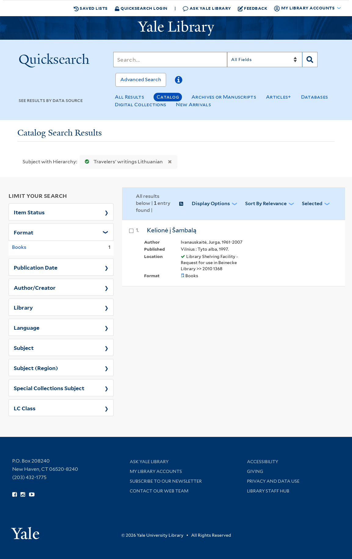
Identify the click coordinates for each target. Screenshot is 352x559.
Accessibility (262, 461)
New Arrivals (193, 104)
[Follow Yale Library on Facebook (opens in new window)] (14, 494)
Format (23, 232)
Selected (312, 203)
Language (26, 327)
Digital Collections (140, 104)
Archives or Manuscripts (223, 97)
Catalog (168, 97)
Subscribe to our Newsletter (166, 481)
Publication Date (35, 267)
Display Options (211, 203)
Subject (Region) (36, 367)
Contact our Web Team (159, 490)
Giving (255, 471)
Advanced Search (140, 79)
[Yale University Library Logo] (176, 28)
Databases (314, 97)
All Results (129, 97)
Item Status (29, 212)
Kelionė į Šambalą (171, 230)
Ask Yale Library (207, 8)
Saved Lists (91, 8)
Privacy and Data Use (273, 481)
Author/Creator (35, 287)
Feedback (252, 8)
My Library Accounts (156, 471)
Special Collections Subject (49, 387)
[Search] (170, 59)
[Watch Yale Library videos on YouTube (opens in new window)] (31, 494)
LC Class (24, 408)
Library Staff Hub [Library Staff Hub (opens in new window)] (268, 490)
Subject (24, 347)
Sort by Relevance (266, 203)
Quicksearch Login (141, 8)
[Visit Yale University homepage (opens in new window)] (25, 531)
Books (19, 247)
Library (23, 307)
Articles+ (278, 97)
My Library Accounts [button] (305, 8)
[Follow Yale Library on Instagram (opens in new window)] (22, 494)
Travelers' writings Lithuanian (122, 162)
